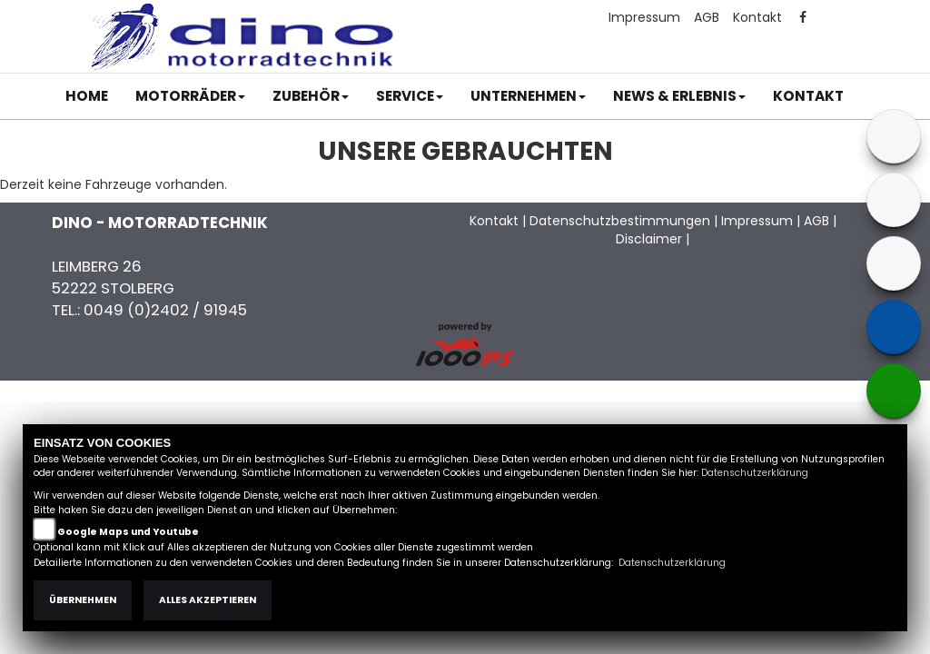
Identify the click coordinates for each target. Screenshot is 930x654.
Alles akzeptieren (207, 600)
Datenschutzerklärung (754, 473)
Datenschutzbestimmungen (619, 221)
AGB (706, 17)
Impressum (644, 17)
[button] (190, 96)
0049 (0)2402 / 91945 (165, 310)
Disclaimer (649, 239)
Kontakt (757, 17)
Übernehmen (82, 600)
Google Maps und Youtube (128, 532)
